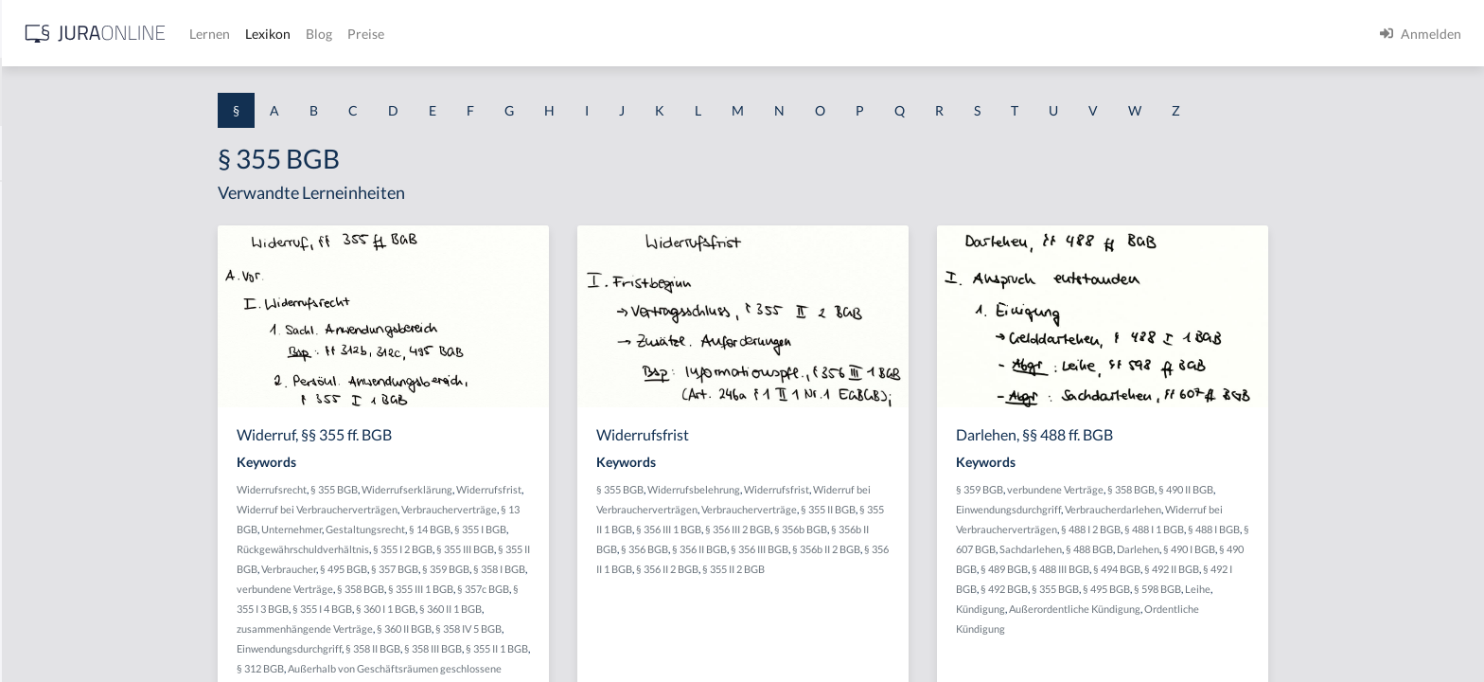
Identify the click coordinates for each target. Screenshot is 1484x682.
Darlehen (1288, 549)
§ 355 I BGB (631, 529)
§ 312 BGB (410, 668)
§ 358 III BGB (583, 648)
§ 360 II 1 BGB (601, 608)
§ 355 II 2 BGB (884, 569)
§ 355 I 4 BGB (473, 608)
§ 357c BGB (634, 589)
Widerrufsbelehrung (844, 489)
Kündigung (1131, 608)
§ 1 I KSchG (48, 585)
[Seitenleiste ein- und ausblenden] (272, 29)
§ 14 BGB (580, 529)
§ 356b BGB (951, 529)
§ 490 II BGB (1336, 489)
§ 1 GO (35, 286)
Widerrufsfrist (639, 489)
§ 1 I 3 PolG (48, 542)
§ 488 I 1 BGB (1304, 529)
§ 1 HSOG (43, 372)
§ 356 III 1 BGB (819, 529)
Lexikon (569, 34)
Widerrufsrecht (422, 489)
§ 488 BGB (1239, 549)
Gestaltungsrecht (516, 529)
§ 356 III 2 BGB (888, 529)
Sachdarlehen (1181, 549)
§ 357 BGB (545, 569)
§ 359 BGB (596, 569)
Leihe (1348, 589)
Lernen (510, 34)
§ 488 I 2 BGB (1241, 529)
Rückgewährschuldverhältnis (453, 549)
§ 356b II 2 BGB (977, 549)
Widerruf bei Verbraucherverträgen (467, 509)
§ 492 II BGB (1322, 569)
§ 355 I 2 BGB (553, 549)
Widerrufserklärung (557, 489)
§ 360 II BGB (554, 628)
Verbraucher (439, 569)
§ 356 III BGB (910, 549)
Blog (620, 34)
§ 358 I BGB (650, 569)
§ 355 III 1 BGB (571, 589)
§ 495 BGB (494, 569)
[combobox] (151, 92)
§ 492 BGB (1154, 589)
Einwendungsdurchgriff (439, 648)
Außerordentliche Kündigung (1225, 608)
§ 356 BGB (795, 549)
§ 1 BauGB (45, 244)
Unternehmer (442, 529)
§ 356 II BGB (849, 549)
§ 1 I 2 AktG (48, 457)
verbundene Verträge (435, 589)
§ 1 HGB (39, 329)
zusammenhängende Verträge (455, 628)
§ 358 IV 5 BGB (619, 628)
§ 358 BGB (511, 589)
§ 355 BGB (484, 489)
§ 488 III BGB (1211, 569)
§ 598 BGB (1308, 589)
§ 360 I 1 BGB (536, 608)
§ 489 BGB (1154, 569)
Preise (666, 34)
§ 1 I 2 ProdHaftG (66, 500)
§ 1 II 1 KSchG (55, 627)
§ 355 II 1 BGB (647, 648)
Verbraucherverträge (599, 509)
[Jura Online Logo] (397, 33)
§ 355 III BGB (616, 549)
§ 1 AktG (40, 201)
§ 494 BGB (1267, 569)
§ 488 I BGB (1364, 529)
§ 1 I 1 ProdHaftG (66, 414)
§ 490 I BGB (1340, 549)
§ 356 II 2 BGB (817, 569)
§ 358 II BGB (523, 648)
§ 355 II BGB (978, 509)
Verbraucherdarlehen (1263, 509)
